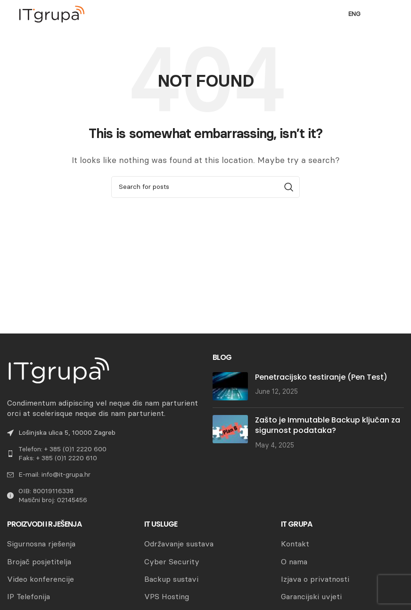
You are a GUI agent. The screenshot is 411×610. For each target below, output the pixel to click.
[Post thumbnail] (230, 386)
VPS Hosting (166, 596)
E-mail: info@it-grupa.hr (54, 475)
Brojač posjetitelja (39, 561)
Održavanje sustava (179, 543)
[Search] (205, 187)
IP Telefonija (28, 596)
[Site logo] (51, 13)
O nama (294, 561)
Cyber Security (171, 561)
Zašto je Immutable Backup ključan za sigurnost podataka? (327, 425)
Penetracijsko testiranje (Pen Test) (321, 377)
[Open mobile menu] (387, 14)
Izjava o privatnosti (315, 579)
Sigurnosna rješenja (41, 543)
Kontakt (295, 543)
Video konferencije (40, 579)
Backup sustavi (171, 579)
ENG (354, 13)
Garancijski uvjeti (311, 596)
